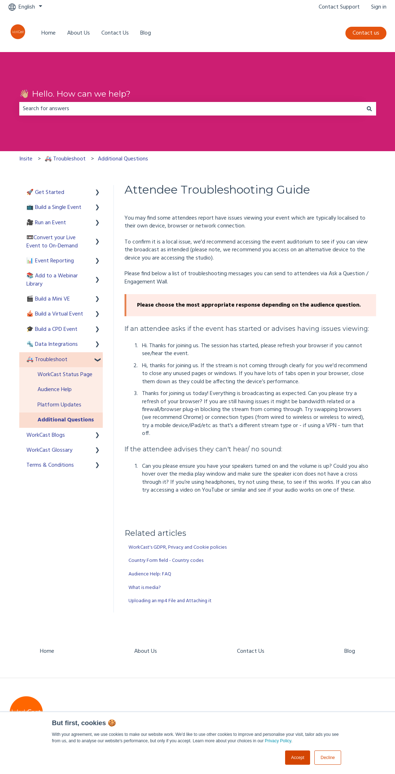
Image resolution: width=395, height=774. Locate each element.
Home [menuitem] (47, 651)
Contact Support (339, 7)
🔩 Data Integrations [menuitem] (52, 344)
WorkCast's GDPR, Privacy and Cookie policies (177, 547)
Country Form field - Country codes (165, 561)
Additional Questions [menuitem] (65, 420)
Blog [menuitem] (349, 651)
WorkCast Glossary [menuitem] (49, 450)
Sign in (378, 7)
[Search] (369, 109)
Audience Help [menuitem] (54, 389)
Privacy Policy (278, 740)
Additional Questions (123, 159)
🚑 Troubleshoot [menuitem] (46, 359)
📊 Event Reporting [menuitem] (50, 261)
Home (48, 33)
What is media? (144, 588)
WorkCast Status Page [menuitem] (64, 374)
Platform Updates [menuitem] (59, 405)
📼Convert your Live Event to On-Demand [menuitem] (52, 241)
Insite (25, 159)
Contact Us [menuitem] (250, 651)
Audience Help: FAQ (149, 574)
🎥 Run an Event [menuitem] (46, 222)
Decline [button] (327, 757)
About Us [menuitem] (145, 651)
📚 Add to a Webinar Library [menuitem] (52, 279)
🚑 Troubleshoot (65, 159)
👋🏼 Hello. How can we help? (75, 94)
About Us (78, 33)
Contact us (366, 33)
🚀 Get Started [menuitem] (45, 192)
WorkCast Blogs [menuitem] (45, 435)
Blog (145, 33)
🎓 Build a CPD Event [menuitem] (51, 329)
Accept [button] (297, 757)
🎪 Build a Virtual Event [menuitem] (54, 314)
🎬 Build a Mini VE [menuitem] (48, 299)
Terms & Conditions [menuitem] (50, 465)
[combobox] (191, 109)
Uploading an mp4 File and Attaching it (170, 601)
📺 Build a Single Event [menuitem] (53, 207)
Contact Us (115, 33)
